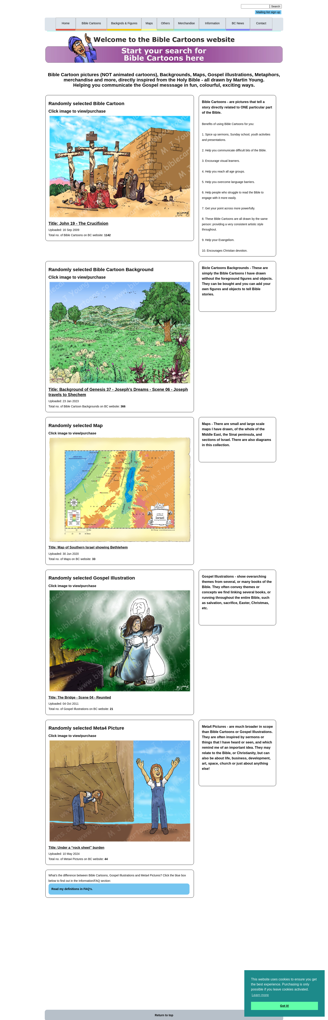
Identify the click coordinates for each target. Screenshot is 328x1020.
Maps (149, 23)
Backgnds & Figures (124, 23)
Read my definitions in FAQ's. (72, 889)
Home (65, 23)
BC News (238, 23)
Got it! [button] (284, 1005)
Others (165, 23)
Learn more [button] (260, 995)
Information (212, 23)
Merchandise (186, 23)
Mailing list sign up (268, 12)
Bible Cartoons (91, 23)
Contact (261, 23)
